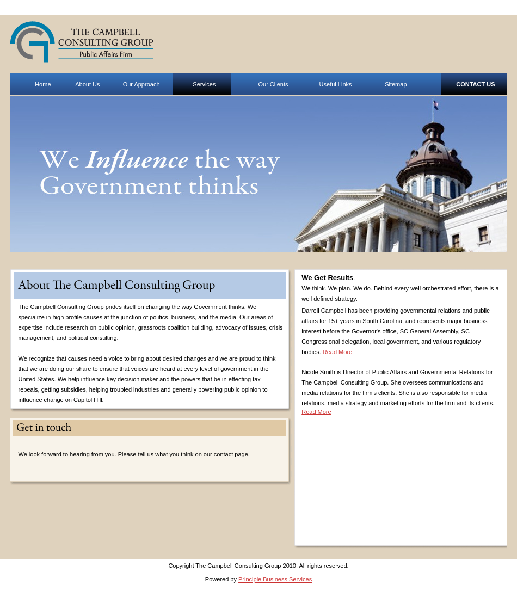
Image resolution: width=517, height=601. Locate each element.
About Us (87, 84)
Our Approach (141, 84)
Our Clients (273, 84)
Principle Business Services (275, 579)
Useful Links (335, 84)
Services (204, 84)
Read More (337, 352)
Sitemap (396, 84)
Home (43, 84)
